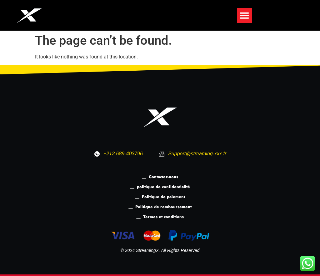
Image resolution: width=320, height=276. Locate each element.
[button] (244, 15)
